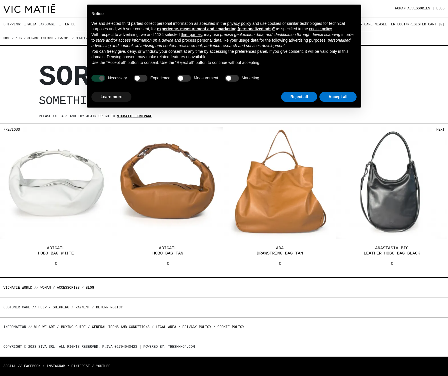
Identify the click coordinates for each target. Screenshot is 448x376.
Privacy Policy (197, 327)
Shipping (61, 307)
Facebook (32, 366)
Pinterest (80, 366)
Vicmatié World (17, 287)
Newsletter (385, 24)
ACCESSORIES (418, 8)
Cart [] (436, 24)
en (20, 38)
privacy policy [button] (239, 23)
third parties (191, 34)
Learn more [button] (111, 96)
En (67, 24)
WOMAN (400, 8)
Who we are (44, 327)
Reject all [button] (299, 96)
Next (440, 129)
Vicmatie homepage (134, 116)
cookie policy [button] (320, 29)
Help (42, 307)
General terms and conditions (121, 327)
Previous (11, 129)
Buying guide (73, 327)
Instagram (56, 366)
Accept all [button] (338, 96)
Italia (30, 24)
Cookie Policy (230, 327)
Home (7, 38)
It (61, 24)
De (73, 24)
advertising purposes (307, 40)
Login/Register (411, 24)
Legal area (166, 327)
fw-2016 (64, 38)
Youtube (103, 366)
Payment (82, 307)
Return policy (109, 307)
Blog (440, 8)
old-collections (40, 38)
